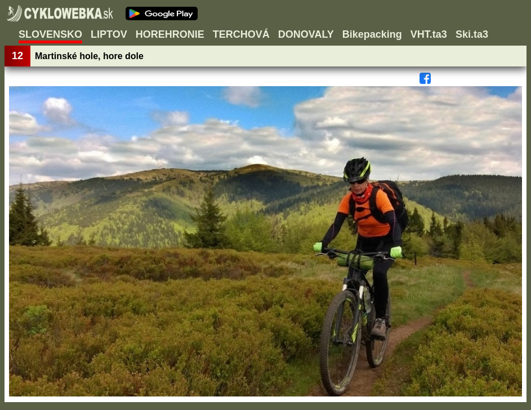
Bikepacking (372, 34)
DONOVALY (306, 34)
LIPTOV (109, 34)
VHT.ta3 (428, 34)
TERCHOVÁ (241, 34)
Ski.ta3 (472, 34)
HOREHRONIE (170, 34)
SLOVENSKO (50, 34)
